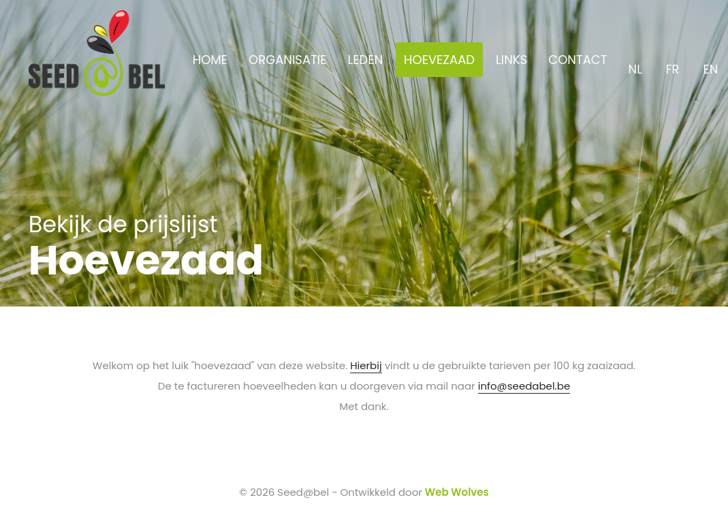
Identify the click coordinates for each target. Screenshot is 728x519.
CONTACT (577, 59)
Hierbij (366, 365)
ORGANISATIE (287, 59)
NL (637, 61)
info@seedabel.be (524, 386)
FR (674, 61)
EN (711, 61)
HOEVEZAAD (439, 59)
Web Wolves (457, 492)
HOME (210, 59)
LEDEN (365, 59)
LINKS (511, 59)
